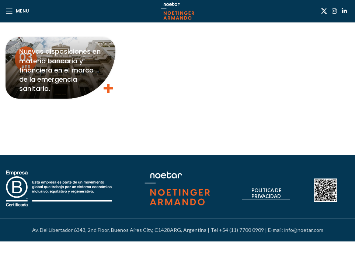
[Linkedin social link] (344, 11)
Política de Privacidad (266, 193)
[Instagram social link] (334, 11)
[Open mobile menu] (17, 11)
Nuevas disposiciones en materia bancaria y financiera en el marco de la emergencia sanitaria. (60, 70)
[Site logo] (177, 10)
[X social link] (324, 11)
